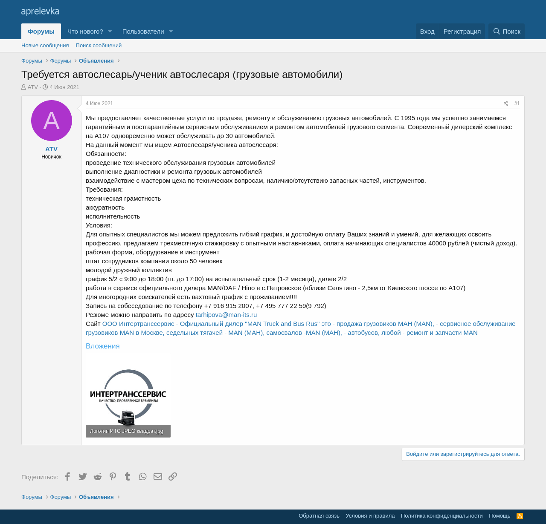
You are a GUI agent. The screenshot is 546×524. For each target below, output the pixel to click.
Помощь (499, 515)
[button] (110, 31)
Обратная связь (319, 515)
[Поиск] (506, 31)
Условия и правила (370, 515)
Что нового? (85, 31)
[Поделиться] (506, 104)
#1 (517, 104)
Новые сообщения (45, 45)
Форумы (41, 31)
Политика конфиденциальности (442, 515)
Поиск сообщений (99, 45)
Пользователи (143, 31)
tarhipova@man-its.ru (226, 314)
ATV (33, 87)
